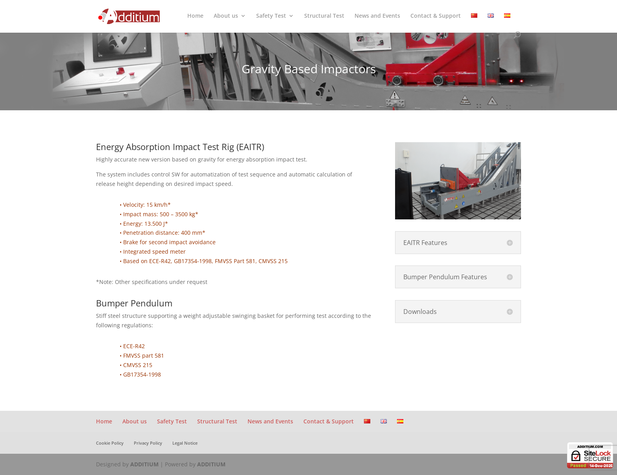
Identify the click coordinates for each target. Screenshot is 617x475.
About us (226, 16)
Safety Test (271, 16)
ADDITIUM (144, 464)
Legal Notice (185, 443)
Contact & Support (435, 16)
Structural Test (324, 16)
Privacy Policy (148, 443)
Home (195, 16)
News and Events (377, 16)
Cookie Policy (110, 443)
